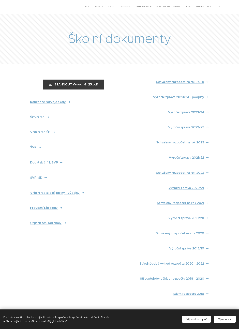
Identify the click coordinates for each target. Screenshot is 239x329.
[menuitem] (146, 7)
